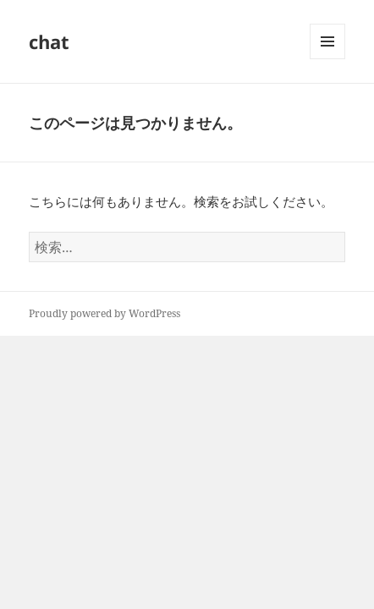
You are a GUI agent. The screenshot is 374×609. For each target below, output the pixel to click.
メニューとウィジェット (327, 58)
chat (49, 41)
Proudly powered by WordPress (104, 313)
